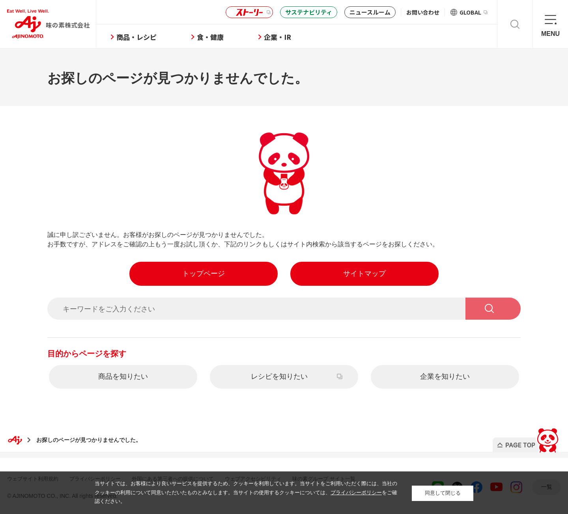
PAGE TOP (526, 437)
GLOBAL (474, 12)
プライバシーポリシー (356, 492)
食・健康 (220, 37)
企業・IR (287, 37)
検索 (514, 24)
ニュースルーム (369, 12)
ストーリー (248, 12)
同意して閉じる (443, 492)
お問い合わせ (422, 12)
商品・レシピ (146, 37)
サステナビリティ (308, 12)
